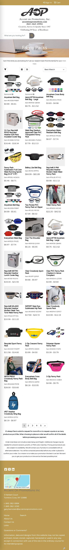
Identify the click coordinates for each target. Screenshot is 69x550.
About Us (8, 519)
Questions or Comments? (15, 530)
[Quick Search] (15, 35)
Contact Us (9, 522)
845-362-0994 (12, 503)
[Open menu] (64, 35)
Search (23, 515)
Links (6, 525)
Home (6, 515)
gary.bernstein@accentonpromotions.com (23, 509)
